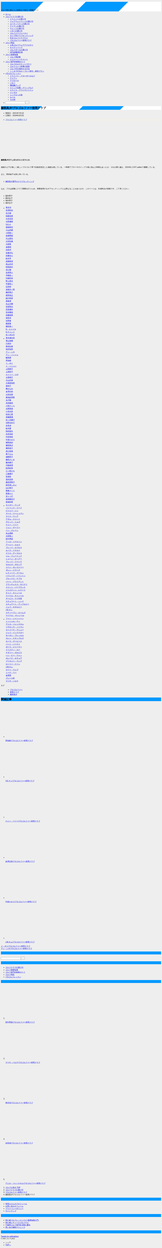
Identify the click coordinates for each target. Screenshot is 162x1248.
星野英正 (9, 295)
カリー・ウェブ (12, 670)
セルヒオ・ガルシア (14, 564)
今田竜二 (9, 536)
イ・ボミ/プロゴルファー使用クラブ (15, 946)
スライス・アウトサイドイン (21, 90)
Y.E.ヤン (9, 610)
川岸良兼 (9, 241)
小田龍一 (9, 233)
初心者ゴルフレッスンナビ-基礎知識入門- (22, 1220)
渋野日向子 (10, 423)
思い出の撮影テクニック (15, 1227)
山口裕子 (9, 488)
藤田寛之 (9, 292)
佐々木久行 (10, 335)
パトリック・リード (14, 508)
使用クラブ (14, 692)
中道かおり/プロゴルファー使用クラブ (20, 902)
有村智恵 (9, 349)
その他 (12, 100)
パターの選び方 (16, 31)
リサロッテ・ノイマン (15, 627)
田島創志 (9, 267)
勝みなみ (9, 389)
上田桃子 (9, 369)
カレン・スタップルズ (15, 638)
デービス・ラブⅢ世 (14, 598)
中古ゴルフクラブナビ (19, 38)
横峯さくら (10, 491)
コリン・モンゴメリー (15, 567)
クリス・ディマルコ (14, 553)
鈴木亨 (8, 258)
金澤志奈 (9, 391)
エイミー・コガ (12, 374)
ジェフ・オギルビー (14, 607)
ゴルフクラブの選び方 (14, 17)
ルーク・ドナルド (13, 550)
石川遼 (8, 213)
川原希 (8, 244)
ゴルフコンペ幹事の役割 (20, 66)
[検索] (15, 103)
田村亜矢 (9, 431)
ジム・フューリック (14, 556)
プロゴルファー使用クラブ (21, 40)
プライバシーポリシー (14, 1209)
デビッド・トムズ (13, 522)
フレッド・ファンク (14, 562)
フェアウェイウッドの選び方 (21, 21)
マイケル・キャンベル (15, 596)
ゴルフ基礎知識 (11, 55)
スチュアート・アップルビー (17, 604)
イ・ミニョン (11, 366)
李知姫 (8, 360)
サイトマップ (10, 1211)
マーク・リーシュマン (15, 513)
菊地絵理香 (10, 397)
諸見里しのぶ (11, 485)
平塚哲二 (9, 284)
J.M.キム (9, 667)
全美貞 (8, 425)
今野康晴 (9, 221)
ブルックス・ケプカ (14, 578)
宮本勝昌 (9, 312)
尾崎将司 (9, 227)
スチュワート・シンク (15, 601)
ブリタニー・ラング (14, 661)
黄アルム (9, 454)
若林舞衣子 (10, 499)
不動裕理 (9, 465)
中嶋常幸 (9, 278)
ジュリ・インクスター (15, 633)
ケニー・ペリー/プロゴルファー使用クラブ (22, 821)
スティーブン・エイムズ (16, 613)
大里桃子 (9, 377)
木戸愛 (8, 400)
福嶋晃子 (9, 457)
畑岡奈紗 (9, 442)
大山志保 (9, 380)
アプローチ (14, 81)
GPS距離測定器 (16, 52)
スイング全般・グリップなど (21, 88)
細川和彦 (9, 298)
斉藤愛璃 (9, 417)
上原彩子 (9, 372)
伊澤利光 (9, 210)
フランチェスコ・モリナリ (16, 584)
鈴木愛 (8, 428)
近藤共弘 (9, 253)
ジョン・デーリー (13, 527)
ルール (12, 97)
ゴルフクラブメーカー (19, 33)
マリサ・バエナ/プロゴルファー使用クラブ (22, 1062)
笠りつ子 (9, 496)
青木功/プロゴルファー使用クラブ (19, 1103)
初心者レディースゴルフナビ (17, 1223)
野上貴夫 (9, 281)
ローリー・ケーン (13, 664)
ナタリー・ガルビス (14, 653)
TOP (12, 1187)
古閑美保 (9, 409)
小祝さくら (10, 406)
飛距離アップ (15, 85)
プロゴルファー (16, 690)
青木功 (8, 207)
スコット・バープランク (16, 587)
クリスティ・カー (13, 650)
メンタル (13, 92)
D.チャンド (10, 332)
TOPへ (8, 1245)
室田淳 (8, 318)
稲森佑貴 (9, 216)
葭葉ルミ (9, 493)
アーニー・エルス (13, 545)
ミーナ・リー (11, 672)
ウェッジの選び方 (17, 28)
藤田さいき (10, 460)
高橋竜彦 (9, 261)
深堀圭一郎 (10, 289)
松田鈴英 (9, 468)
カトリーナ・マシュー (15, 630)
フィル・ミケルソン (14, 542)
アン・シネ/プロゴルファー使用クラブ (16, 948)
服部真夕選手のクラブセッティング (19, 181)
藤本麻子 (9, 462)
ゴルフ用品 (9, 43)
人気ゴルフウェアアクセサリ (21, 45)
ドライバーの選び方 (18, 19)
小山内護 (9, 230)
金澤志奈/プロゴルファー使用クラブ (20, 861)
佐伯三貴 (9, 414)
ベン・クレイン (12, 530)
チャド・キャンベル (14, 593)
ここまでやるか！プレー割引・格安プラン (27, 71)
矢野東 (8, 321)
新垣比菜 (9, 346)
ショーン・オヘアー (14, 559)
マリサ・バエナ (12, 681)
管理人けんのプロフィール (16, 1204)
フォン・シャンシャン (15, 618)
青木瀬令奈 (10, 338)
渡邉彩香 (9, 502)
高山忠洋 (9, 264)
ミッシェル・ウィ (13, 621)
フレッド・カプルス (14, 547)
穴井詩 (8, 343)
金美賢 (8, 675)
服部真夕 (9, 445)
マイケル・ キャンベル (15, 615)
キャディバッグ (16, 47)
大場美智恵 (10, 383)
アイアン (13, 78)
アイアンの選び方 (17, 26)
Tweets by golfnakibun (10, 1236)
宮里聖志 (9, 307)
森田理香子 (10, 482)
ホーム (8, 14)
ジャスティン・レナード (16, 590)
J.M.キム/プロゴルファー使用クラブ (20, 942)
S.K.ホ (8, 224)
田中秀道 (9, 539)
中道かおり (10, 440)
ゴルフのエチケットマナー (21, 64)
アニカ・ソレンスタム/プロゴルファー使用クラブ (25, 1183)
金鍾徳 (8, 247)
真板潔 (8, 301)
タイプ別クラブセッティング (21, 36)
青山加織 (9, 341)
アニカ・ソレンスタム (15, 624)
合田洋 (8, 250)
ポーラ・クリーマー (14, 647)
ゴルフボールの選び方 (19, 50)
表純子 (8, 386)
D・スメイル (11, 329)
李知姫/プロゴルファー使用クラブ (19, 741)
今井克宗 (9, 219)
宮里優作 (9, 309)
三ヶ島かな (10, 471)
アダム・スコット (13, 519)
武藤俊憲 (9, 315)
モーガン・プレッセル (15, 635)
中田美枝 (9, 437)
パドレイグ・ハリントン (16, 576)
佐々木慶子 (10, 420)
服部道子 (9, 448)
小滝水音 (9, 411)
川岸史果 (9, 394)
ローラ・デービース (14, 641)
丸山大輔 (9, 304)
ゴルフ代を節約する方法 (20, 69)
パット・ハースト (13, 644)
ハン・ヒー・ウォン (14, 655)
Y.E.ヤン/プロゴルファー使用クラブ (19, 781)
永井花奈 (9, 434)
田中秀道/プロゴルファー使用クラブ (20, 1022)
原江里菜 (9, 451)
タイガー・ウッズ (13, 505)
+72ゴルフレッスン (13, 73)
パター (12, 83)
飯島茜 (8, 358)
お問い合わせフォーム (14, 1206)
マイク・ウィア (12, 516)
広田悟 (8, 287)
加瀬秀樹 (9, 236)
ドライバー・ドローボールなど (22, 76)
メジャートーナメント (19, 59)
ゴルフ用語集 (15, 57)
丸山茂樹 (9, 533)
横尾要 (8, 323)
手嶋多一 (9, 275)
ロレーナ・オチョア (14, 658)
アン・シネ (10, 352)
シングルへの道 (16, 95)
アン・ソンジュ (12, 355)
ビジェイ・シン (12, 511)
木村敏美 (9, 403)
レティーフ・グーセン (15, 573)
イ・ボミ (9, 363)
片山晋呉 (9, 238)
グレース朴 (10, 678)
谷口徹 (8, 270)
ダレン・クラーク (13, 570)
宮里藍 (8, 476)
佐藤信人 (9, 256)
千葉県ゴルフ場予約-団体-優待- (18, 1225)
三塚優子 (9, 474)
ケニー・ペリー (12, 525)
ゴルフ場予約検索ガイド (15, 62)
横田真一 (9, 326)
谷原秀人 (9, 272)
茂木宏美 (9, 479)
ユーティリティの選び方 (20, 24)
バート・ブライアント (15, 582)
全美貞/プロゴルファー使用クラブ (19, 1143)
